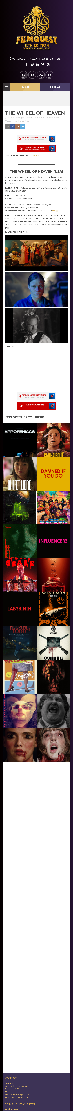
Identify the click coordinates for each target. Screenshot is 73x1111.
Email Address (11, 1109)
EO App (55, 210)
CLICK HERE (35, 155)
